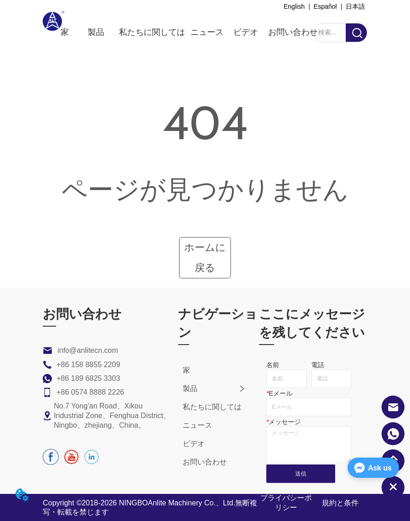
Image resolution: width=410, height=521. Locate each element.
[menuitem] (96, 32)
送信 (300, 473)
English (294, 6)
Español (325, 6)
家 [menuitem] (65, 32)
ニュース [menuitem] (207, 32)
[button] (96, 32)
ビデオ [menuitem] (245, 32)
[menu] (189, 32)
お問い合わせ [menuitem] (293, 32)
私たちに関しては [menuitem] (152, 32)
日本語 (355, 6)
